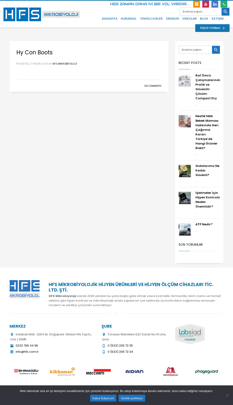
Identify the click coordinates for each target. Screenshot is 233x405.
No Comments (153, 86)
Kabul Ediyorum (103, 398)
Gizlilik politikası (132, 398)
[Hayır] (227, 395)
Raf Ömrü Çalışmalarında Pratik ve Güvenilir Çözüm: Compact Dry (208, 86)
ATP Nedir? (204, 224)
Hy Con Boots (34, 52)
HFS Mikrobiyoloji (64, 64)
